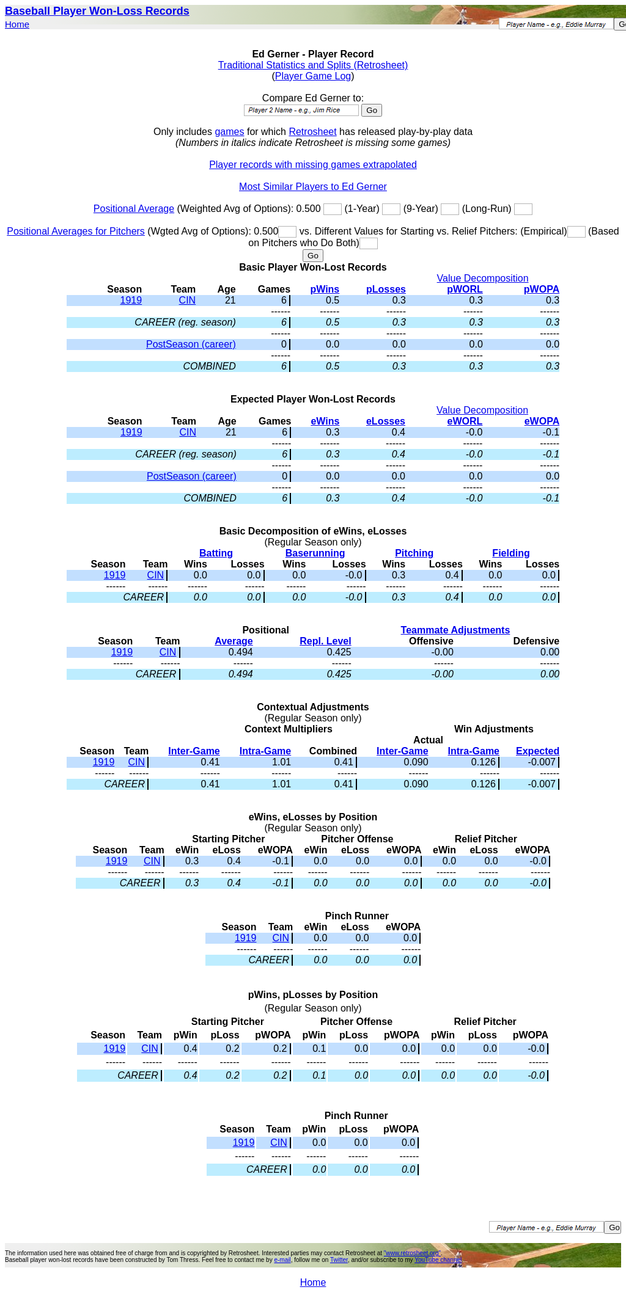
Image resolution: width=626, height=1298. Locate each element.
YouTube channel (438, 1259)
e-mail (282, 1259)
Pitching (414, 553)
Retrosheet (312, 131)
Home (17, 24)
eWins (325, 421)
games (229, 131)
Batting (216, 553)
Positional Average (134, 208)
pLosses (386, 289)
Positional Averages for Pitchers (76, 231)
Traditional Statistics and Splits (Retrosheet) (313, 65)
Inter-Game (193, 751)
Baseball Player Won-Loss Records (97, 11)
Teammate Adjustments (455, 630)
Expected (537, 751)
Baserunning (315, 553)
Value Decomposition (483, 278)
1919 (131, 300)
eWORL (465, 421)
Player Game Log (313, 76)
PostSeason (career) (191, 344)
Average (234, 641)
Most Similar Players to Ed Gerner (313, 186)
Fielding (510, 553)
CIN (187, 300)
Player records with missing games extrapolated (313, 164)
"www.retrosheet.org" (412, 1253)
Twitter (339, 1259)
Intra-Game (265, 751)
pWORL (465, 289)
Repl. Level (325, 641)
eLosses (385, 421)
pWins (324, 289)
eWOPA (542, 421)
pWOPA (541, 289)
